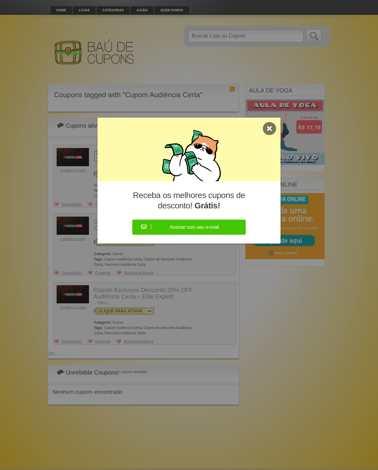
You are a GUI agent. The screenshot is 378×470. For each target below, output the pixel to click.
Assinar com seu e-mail (194, 227)
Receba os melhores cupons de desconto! (189, 200)
